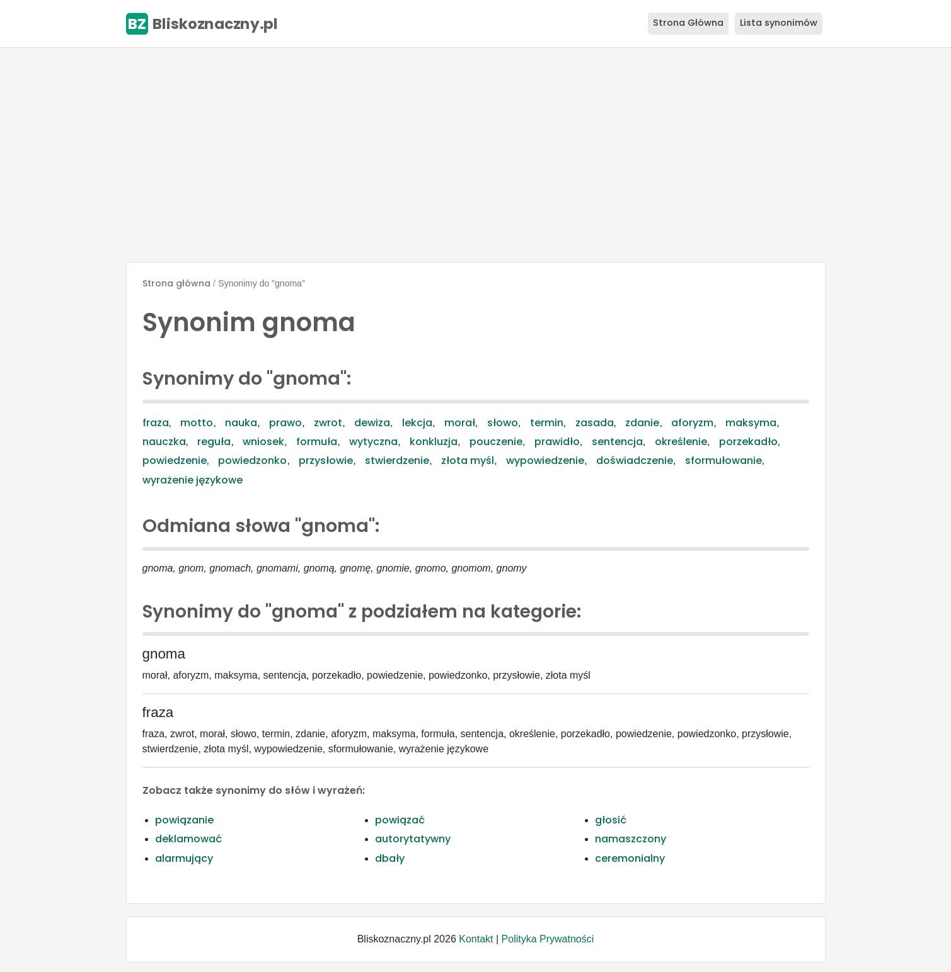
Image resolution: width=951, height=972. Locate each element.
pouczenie (496, 441)
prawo (285, 422)
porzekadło (748, 441)
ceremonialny (630, 858)
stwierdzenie (397, 460)
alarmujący (184, 858)
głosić (610, 820)
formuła (316, 441)
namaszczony (630, 839)
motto (196, 422)
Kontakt (476, 939)
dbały (390, 858)
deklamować (188, 839)
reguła (214, 441)
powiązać (400, 820)
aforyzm (692, 422)
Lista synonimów (778, 22)
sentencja (617, 441)
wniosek (263, 441)
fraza (155, 422)
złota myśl (467, 460)
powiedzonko (252, 460)
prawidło (557, 441)
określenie (681, 441)
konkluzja (434, 441)
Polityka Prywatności (548, 939)
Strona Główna (688, 22)
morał (459, 422)
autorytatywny (413, 839)
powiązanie (184, 820)
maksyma (750, 422)
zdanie (642, 422)
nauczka (164, 441)
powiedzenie (174, 460)
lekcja (417, 422)
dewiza (372, 422)
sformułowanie (723, 460)
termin (546, 422)
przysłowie (326, 460)
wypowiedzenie (545, 460)
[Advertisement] (476, 155)
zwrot (328, 422)
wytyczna (373, 441)
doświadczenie (634, 460)
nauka (241, 422)
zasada (594, 422)
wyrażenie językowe (192, 480)
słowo (502, 422)
